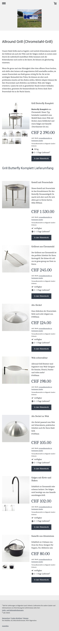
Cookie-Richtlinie (16, 618)
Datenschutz (6, 618)
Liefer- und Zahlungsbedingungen (13, 610)
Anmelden (5, 626)
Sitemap (25, 618)
